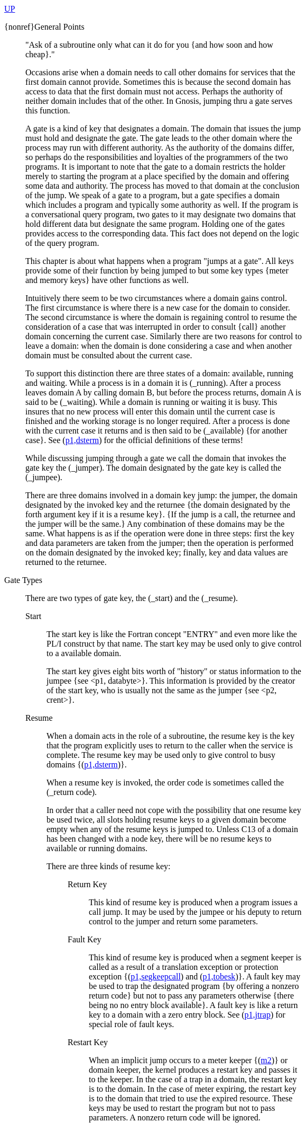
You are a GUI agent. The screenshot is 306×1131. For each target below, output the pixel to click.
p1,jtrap (258, 1014)
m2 (266, 1060)
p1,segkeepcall (156, 976)
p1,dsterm (82, 440)
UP (9, 8)
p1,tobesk (219, 976)
